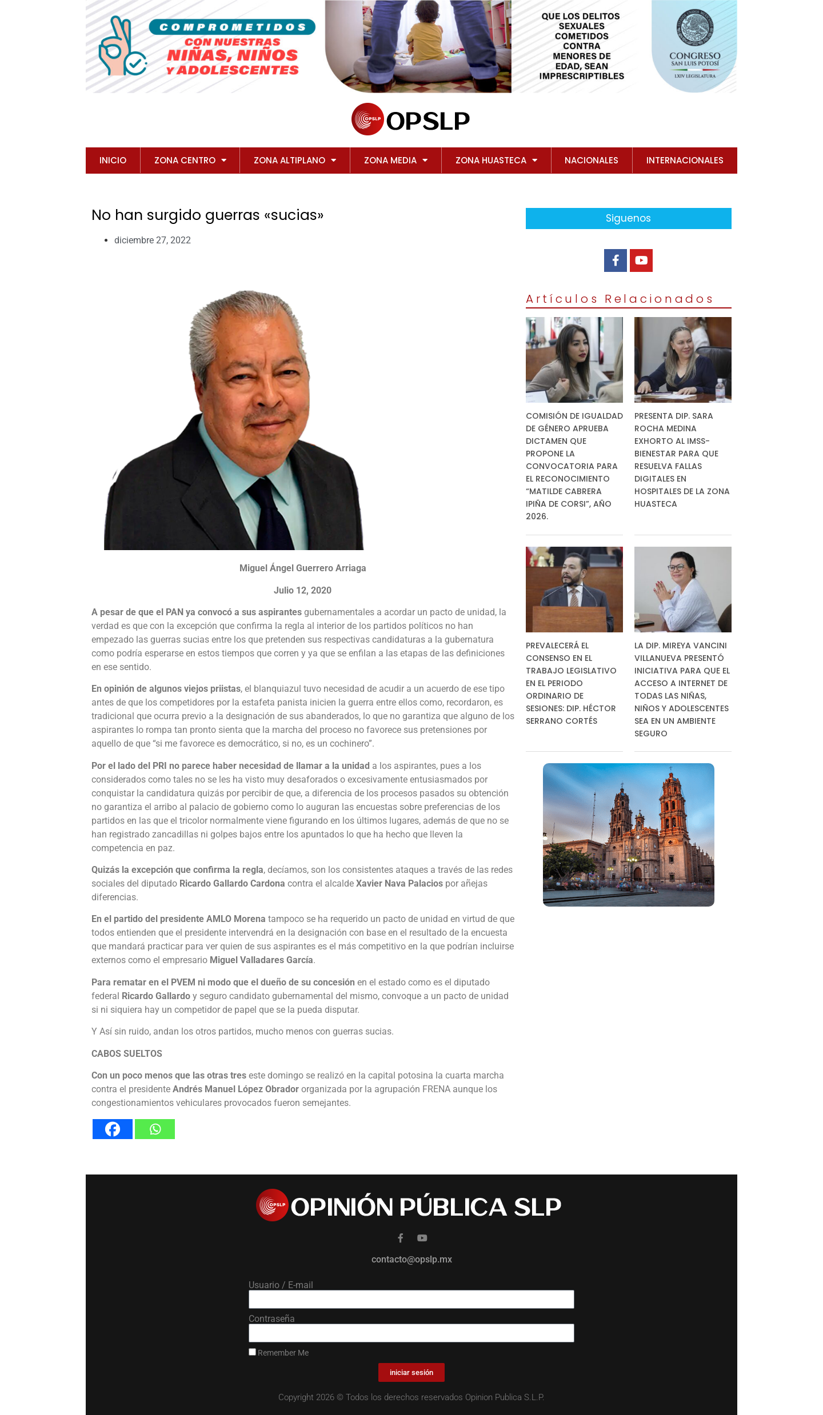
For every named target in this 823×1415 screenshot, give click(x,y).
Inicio (112, 160)
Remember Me (279, 1352)
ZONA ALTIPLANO (295, 160)
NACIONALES (591, 160)
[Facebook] (113, 1129)
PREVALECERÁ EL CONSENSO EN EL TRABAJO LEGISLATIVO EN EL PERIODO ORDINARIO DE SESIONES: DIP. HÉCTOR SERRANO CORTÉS (571, 683)
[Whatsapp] (155, 1129)
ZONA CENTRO (190, 160)
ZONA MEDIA (396, 160)
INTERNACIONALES (685, 160)
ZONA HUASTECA (496, 160)
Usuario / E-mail (281, 1285)
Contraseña (272, 1319)
